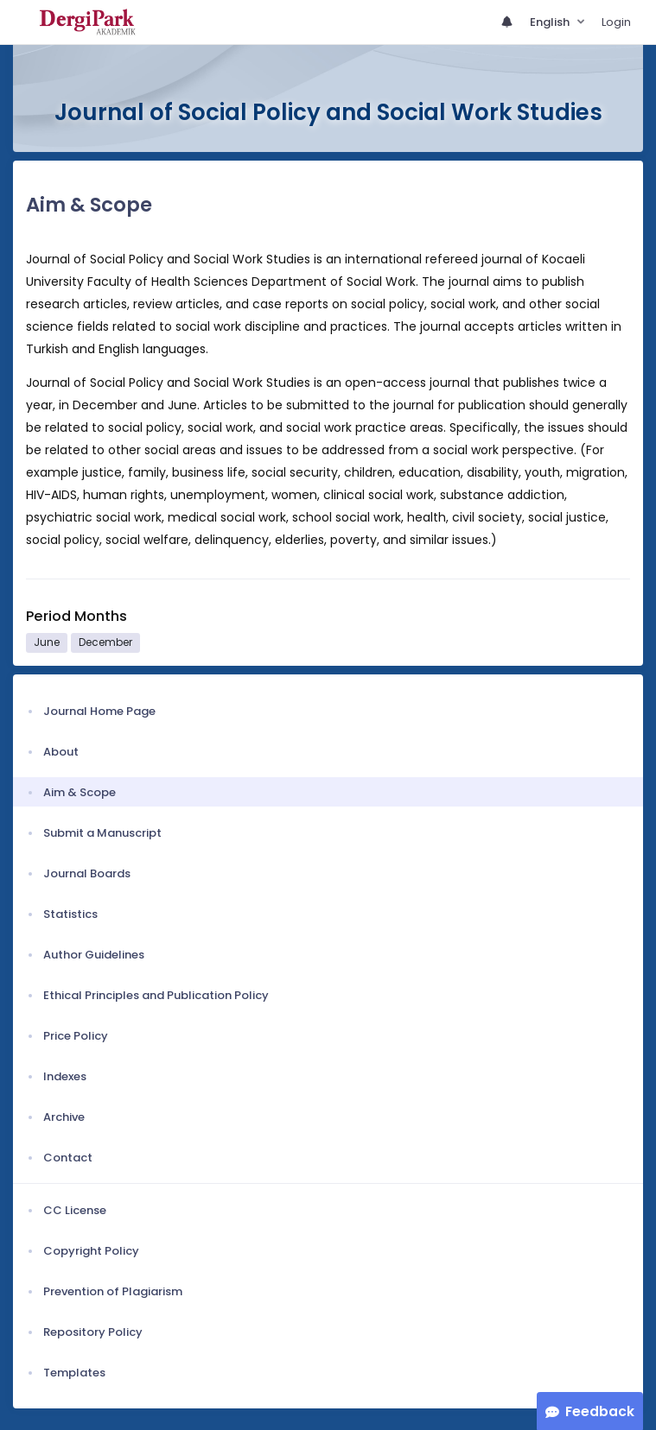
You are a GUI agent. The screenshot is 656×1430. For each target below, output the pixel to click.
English (551, 22)
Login (616, 22)
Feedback (599, 1411)
